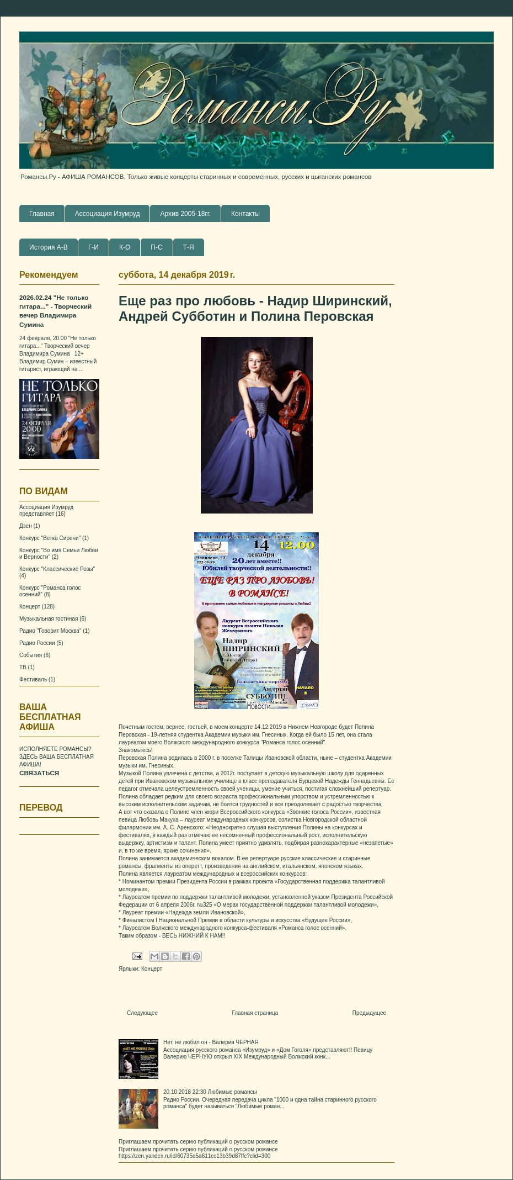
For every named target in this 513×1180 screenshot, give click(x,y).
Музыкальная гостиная (48, 619)
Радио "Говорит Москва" (50, 631)
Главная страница (255, 1013)
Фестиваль (33, 679)
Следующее (142, 1013)
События (30, 655)
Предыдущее (369, 1013)
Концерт (151, 969)
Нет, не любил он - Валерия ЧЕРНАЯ (211, 1042)
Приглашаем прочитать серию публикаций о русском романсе (198, 1142)
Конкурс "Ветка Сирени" (50, 538)
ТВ (22, 667)
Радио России (37, 643)
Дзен (25, 526)
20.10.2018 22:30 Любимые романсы (210, 1092)
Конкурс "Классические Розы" (57, 569)
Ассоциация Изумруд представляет (46, 510)
